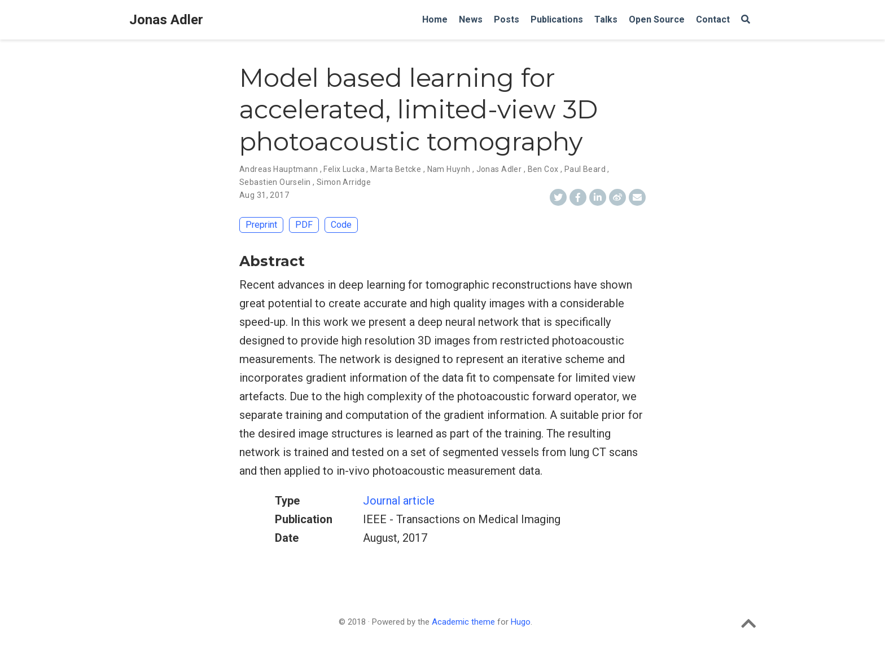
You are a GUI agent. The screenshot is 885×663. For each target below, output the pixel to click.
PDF (304, 224)
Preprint (261, 224)
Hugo (521, 622)
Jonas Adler (166, 20)
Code (341, 224)
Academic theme (463, 622)
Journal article (399, 500)
